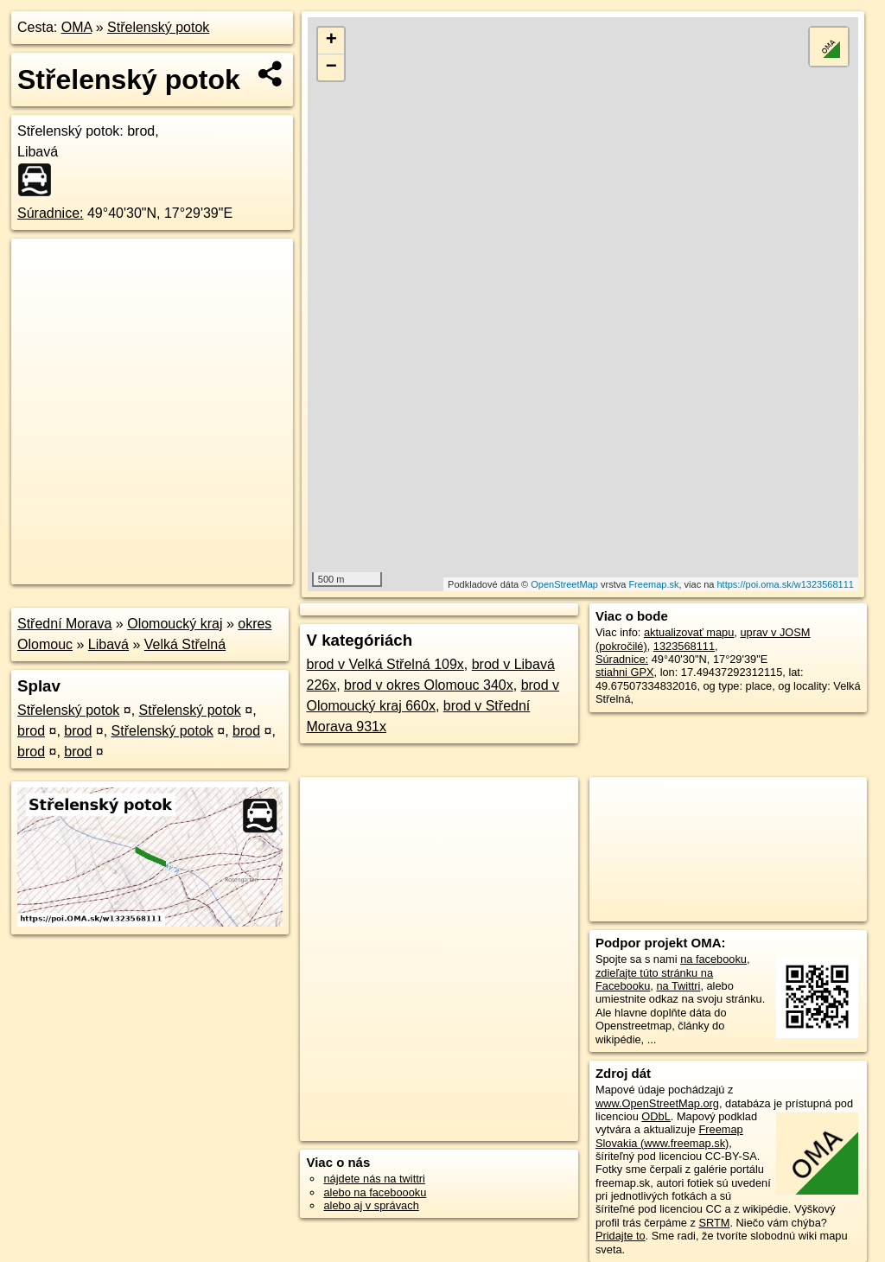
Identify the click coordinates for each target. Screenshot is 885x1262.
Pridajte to (620, 1235)
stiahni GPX (624, 672)
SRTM (713, 1222)
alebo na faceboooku (374, 1192)
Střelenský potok (158, 27)
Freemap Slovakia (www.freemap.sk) (669, 1136)
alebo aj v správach (370, 1205)
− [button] (331, 67)
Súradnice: (50, 213)
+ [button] (331, 41)
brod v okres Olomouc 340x (428, 685)
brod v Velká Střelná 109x (384, 664)
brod (31, 730)
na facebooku (713, 959)
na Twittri (678, 985)
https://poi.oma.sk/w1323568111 (785, 584)
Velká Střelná (185, 644)
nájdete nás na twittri (373, 1178)
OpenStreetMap (564, 584)
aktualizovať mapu (689, 632)
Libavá (108, 644)
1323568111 (684, 646)
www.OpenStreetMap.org (657, 1103)
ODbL (655, 1116)
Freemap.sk (653, 584)
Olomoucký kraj (174, 623)
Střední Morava (64, 623)
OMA (76, 27)
